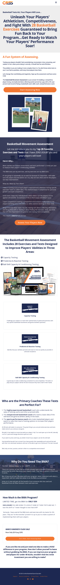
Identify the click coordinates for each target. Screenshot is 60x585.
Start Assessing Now (30, 89)
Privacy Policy (35, 576)
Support (15, 576)
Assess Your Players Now (30, 222)
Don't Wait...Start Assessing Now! (30, 538)
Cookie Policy (43, 576)
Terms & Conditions (24, 576)
